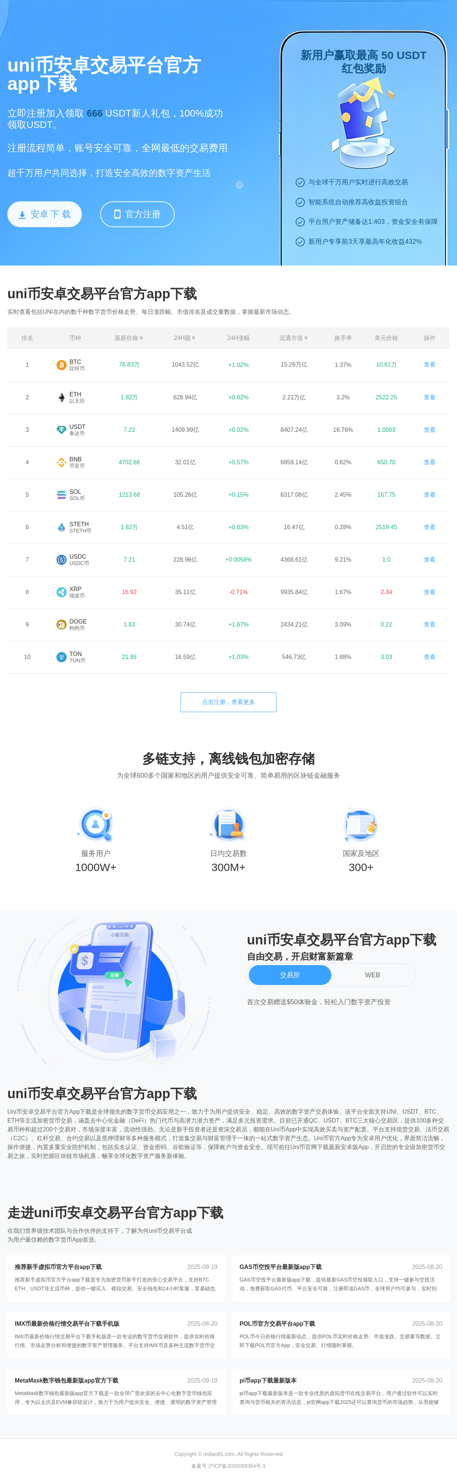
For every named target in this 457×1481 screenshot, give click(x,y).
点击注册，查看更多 (228, 702)
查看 (430, 364)
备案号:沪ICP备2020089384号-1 (228, 1466)
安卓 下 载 (44, 214)
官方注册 (137, 214)
